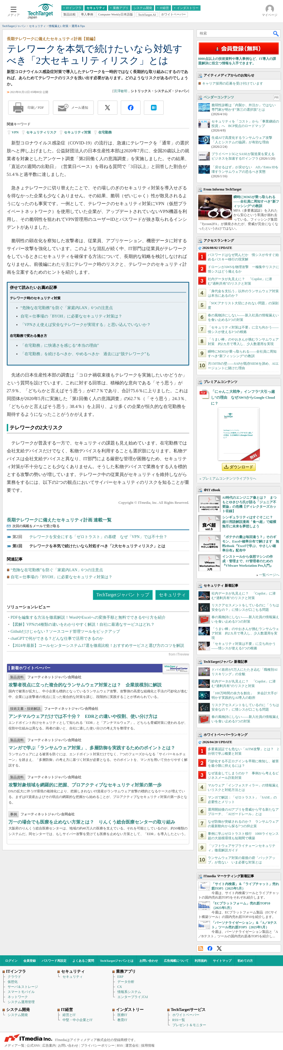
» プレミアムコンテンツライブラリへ (228, 478)
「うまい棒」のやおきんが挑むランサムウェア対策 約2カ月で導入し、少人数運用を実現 (245, 633)
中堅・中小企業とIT (78, 1020)
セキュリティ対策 (77, 132)
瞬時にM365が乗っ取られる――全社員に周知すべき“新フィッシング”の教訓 (256, 201)
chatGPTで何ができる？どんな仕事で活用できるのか (57, 638)
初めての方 (245, 960)
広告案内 (49, 1045)
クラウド (14, 977)
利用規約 (201, 960)
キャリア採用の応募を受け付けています (232, 83)
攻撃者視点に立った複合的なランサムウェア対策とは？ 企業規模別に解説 (85, 684)
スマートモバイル (21, 992)
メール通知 (79, 108)
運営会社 (132, 1045)
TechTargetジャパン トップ (122, 594)
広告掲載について (176, 960)
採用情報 (148, 1045)
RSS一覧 (178, 1020)
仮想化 (13, 982)
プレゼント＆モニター (189, 1025)
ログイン (11, 960)
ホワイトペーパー (185, 1015)
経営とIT (69, 1015)
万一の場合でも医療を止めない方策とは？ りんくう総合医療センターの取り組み (91, 822)
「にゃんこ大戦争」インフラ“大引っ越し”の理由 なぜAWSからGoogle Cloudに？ (243, 397)
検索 (276, 33)
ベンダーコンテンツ (219, 97)
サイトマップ (222, 960)
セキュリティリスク (41, 132)
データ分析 (125, 982)
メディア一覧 (14, 1045)
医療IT (122, 1015)
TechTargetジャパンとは (116, 960)
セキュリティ (172, 594)
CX (119, 987)
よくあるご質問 (83, 960)
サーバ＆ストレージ (23, 987)
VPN (15, 132)
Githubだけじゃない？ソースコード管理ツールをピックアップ (65, 631)
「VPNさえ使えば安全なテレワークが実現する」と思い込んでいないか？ (86, 325)
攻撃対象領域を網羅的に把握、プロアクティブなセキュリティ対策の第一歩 (85, 785)
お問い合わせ (148, 960)
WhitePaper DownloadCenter (175, 669)
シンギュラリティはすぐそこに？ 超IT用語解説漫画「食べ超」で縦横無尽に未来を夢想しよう (249, 521)
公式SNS (33, 1045)
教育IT (122, 1020)
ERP (120, 977)
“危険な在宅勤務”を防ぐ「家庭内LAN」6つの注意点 (67, 308)
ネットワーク (18, 997)
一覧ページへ (269, 575)
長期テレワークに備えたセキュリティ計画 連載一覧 (59, 520)
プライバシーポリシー (98, 1045)
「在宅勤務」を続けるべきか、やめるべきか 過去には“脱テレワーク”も (85, 354)
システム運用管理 (21, 1002)
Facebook (210, 948)
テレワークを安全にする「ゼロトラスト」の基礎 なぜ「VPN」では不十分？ (98, 537)
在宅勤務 (105, 132)
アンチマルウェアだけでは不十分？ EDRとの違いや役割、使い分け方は (83, 716)
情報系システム (129, 992)
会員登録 (29, 960)
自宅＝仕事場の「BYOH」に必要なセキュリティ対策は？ (71, 316)
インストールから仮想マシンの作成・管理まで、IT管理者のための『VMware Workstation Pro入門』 (247, 561)
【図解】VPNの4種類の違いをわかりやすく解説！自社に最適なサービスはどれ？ (83, 624)
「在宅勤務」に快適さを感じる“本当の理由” (60, 345)
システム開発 (18, 1015)
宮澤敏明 (120, 91)
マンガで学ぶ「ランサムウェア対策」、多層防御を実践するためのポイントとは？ (91, 747)
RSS (200, 948)
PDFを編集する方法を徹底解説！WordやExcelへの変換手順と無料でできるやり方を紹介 (88, 617)
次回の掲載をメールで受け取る (36, 526)
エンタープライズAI (132, 997)
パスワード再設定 (54, 960)
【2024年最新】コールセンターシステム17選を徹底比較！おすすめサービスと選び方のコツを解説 (97, 645)
